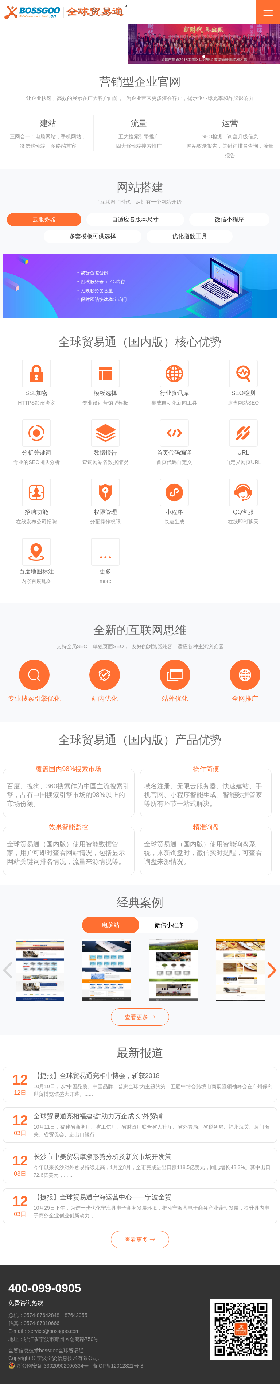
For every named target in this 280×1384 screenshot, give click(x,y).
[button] (272, 970)
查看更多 (140, 1017)
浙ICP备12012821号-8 (117, 1366)
